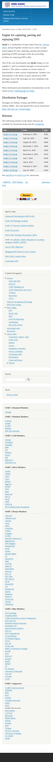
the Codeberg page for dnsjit (22, 91)
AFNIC (7, 472)
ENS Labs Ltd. (10, 621)
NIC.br (7, 497)
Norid (7, 499)
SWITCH (8, 504)
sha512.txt (21, 175)
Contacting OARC (12, 261)
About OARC (12, 334)
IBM (6, 447)
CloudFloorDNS (11, 616)
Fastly (7, 549)
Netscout (8, 571)
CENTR (8, 698)
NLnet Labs (9, 646)
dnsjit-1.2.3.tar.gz (10, 150)
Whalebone (9, 604)
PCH (7, 654)
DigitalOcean (10, 541)
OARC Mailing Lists (16, 287)
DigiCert (8, 484)
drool (4, 48)
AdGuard (8, 516)
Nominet (8, 453)
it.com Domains (11, 636)
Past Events (11, 331)
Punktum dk (9, 589)
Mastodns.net (31, 240)
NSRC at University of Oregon (16, 649)
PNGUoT (8, 656)
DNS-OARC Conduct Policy (15, 256)
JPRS (7, 561)
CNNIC (8, 531)
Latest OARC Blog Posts (14, 247)
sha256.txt (10, 175)
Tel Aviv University (12, 731)
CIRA (7, 477)
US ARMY (9, 736)
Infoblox (8, 429)
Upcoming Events (13, 328)
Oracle (7, 455)
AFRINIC (8, 690)
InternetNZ (9, 559)
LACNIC (8, 564)
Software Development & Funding (19, 302)
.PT (6, 587)
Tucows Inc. (9, 599)
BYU (7, 695)
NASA (7, 641)
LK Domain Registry (12, 639)
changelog (39, 124)
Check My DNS (9, 11)
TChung (8, 728)
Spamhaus (9, 594)
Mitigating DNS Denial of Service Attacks (15, 20)
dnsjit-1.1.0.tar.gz (10, 166)
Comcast (8, 421)
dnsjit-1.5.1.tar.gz (10, 134)
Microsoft (8, 494)
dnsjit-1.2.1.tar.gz (10, 158)
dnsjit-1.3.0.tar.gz (10, 146)
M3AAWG (9, 716)
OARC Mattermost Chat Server (20, 290)
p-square (8, 659)
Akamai (8, 440)
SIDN (7, 502)
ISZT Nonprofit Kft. (12, 634)
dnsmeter (46, 182)
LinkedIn (16, 240)
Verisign (8, 412)
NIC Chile (9, 577)
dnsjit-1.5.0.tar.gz (10, 138)
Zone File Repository (16, 319)
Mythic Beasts (10, 718)
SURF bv (8, 597)
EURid (7, 487)
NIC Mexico (9, 579)
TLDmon (12, 293)
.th (6, 666)
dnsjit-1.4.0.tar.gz (10, 142)
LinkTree (23, 242)
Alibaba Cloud (10, 518)
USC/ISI (8, 674)
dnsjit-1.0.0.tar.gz (10, 170)
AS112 (11, 299)
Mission (12, 343)
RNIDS (7, 664)
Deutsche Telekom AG (13, 539)
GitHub (23, 240)
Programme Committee (17, 349)
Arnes (7, 523)
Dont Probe (13, 296)
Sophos (7, 592)
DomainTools (10, 546)
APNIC (7, 474)
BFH (7, 693)
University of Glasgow (13, 733)
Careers (11, 346)
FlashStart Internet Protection (15, 623)
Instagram (8, 242)
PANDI (7, 651)
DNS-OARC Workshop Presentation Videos (21, 235)
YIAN (7, 679)
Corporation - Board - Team (19, 337)
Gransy (7, 551)
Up (26, 182)
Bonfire (16, 242)
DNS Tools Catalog (14, 305)
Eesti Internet (10, 711)
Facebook (40, 240)
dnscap (46, 44)
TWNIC (8, 602)
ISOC (7, 489)
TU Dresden (9, 669)
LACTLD (8, 713)
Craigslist (8, 534)
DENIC (8, 482)
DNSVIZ (12, 284)
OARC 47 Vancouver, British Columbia (19, 226)
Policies (11, 363)
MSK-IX (8, 566)
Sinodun (8, 723)
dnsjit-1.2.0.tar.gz (10, 162)
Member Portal (8, 15)
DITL (11, 316)
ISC (6, 450)
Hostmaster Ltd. (11, 626)
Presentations (13, 357)
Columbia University (12, 701)
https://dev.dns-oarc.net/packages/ (16, 109)
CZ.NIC (8, 536)
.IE (6, 556)
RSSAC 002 (13, 313)
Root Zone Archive (16, 325)
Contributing (13, 322)
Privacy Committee (16, 352)
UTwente (8, 676)
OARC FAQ (13, 340)
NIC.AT (8, 574)
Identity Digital (10, 554)
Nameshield (9, 569)
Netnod (7, 721)
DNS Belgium (10, 544)
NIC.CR (8, 644)
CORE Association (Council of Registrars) (20, 618)
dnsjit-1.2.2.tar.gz (10, 154)
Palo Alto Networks (12, 431)
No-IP (7, 582)
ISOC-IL (8, 631)
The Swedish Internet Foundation (17, 507)
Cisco (7, 479)
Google (7, 423)
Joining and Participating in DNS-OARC (20, 216)
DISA (7, 706)
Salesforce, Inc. (10, 463)
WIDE (7, 739)
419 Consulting (10, 613)
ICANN (8, 426)
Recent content (12, 395)
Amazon (8, 521)
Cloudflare (9, 442)
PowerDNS (9, 584)
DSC (10, 311)
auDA (7, 526)
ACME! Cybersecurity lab (14, 688)
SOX (7, 726)
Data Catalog (11, 308)
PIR (6, 458)
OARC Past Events (12, 230)
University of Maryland (13, 671)
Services (10, 278)
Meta (7, 492)
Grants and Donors (15, 360)
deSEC (7, 703)
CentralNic (9, 528)
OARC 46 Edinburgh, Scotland (16, 221)
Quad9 (7, 661)
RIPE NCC (9, 460)
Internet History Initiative (14, 628)
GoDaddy (8, 445)
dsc (40, 44)
